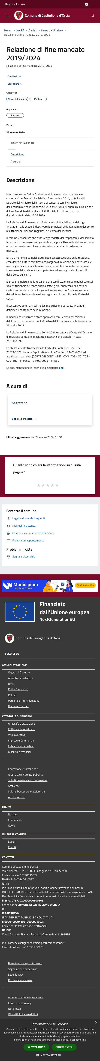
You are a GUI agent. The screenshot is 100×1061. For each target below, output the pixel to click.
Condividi (15, 76)
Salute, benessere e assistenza (26, 791)
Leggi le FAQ (15, 974)
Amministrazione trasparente (25, 997)
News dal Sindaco (52, 30)
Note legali (14, 1008)
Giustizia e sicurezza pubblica (25, 774)
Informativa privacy (19, 1003)
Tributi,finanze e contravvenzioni (27, 780)
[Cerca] (92, 15)
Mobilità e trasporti (19, 752)
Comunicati (15, 820)
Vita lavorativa (17, 735)
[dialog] (50, 1040)
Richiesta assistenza (20, 980)
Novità (20, 30)
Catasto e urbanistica (21, 746)
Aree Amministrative (20, 678)
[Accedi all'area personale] (86, 4)
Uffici (11, 684)
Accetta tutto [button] (36, 1047)
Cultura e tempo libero (21, 729)
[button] (50, 1055)
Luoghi (12, 841)
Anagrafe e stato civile (21, 723)
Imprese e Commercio (21, 740)
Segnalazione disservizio (22, 969)
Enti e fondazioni (18, 689)
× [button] (96, 1022)
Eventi (12, 847)
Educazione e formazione (23, 769)
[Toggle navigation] (7, 15)
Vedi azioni (15, 84)
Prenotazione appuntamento (25, 963)
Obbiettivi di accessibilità (23, 1014)
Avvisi (32, 30)
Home (7, 30)
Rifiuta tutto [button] (64, 1046)
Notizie (12, 814)
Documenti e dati (18, 706)
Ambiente (14, 786)
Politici (12, 695)
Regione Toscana (15, 4)
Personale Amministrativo (23, 700)
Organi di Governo (19, 672)
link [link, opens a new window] (84, 1039)
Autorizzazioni (16, 797)
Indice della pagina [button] (22, 143)
